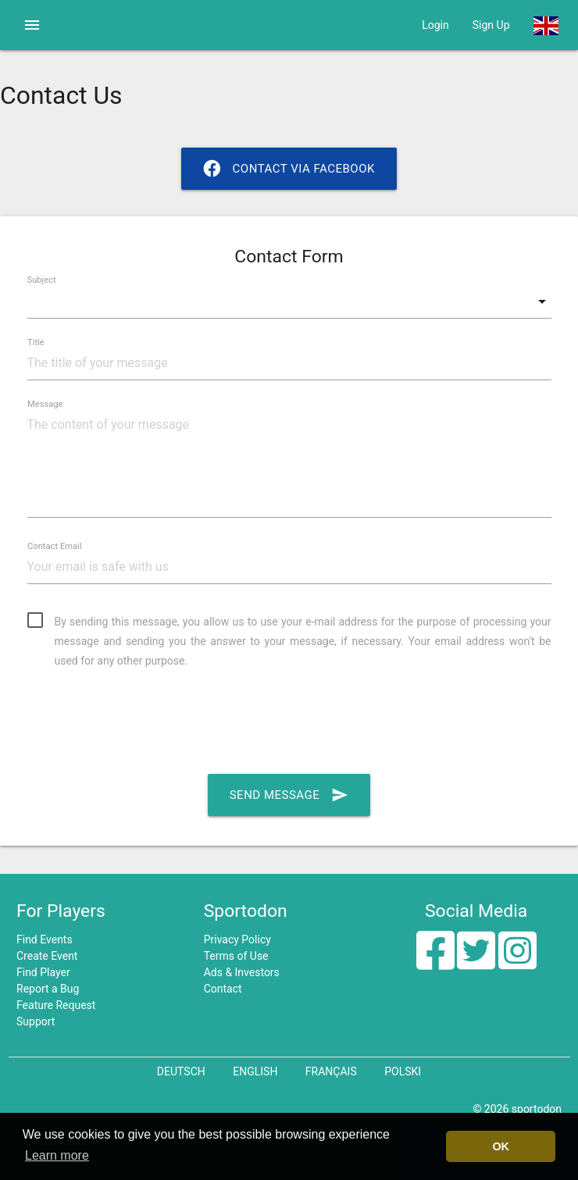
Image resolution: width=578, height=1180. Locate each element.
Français (331, 1071)
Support (35, 1021)
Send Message (289, 795)
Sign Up (491, 25)
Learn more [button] (57, 1155)
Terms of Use (236, 956)
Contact (223, 988)
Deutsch (181, 1071)
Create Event (46, 956)
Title (36, 342)
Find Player (43, 972)
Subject (41, 280)
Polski (402, 1071)
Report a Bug (47, 988)
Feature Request (55, 1005)
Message (45, 403)
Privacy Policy (237, 939)
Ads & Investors (242, 972)
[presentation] (146, 721)
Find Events (44, 939)
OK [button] (500, 1146)
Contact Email (54, 545)
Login (435, 25)
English (255, 1071)
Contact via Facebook (289, 169)
